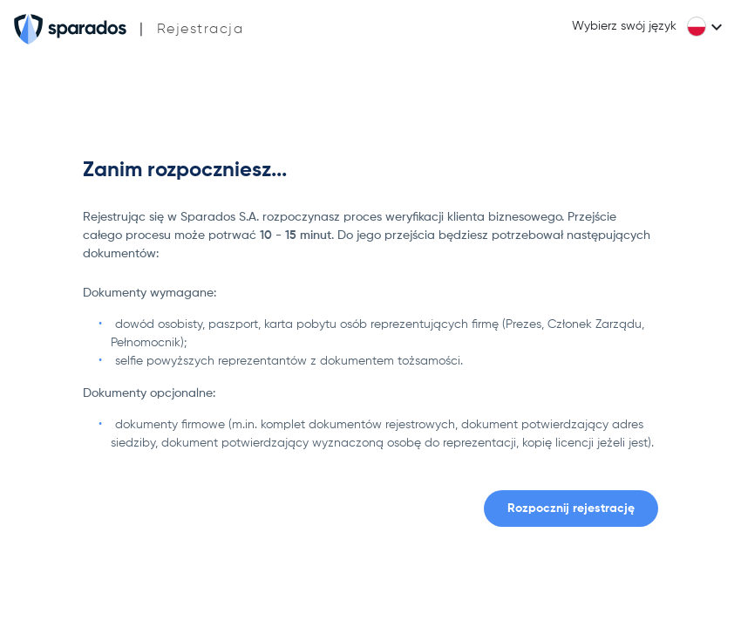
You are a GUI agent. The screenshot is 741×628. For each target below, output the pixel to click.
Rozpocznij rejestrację (571, 508)
